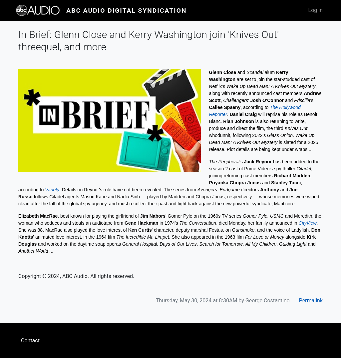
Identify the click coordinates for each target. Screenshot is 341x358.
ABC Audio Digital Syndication (126, 10)
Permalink (311, 300)
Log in (315, 10)
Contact (30, 340)
